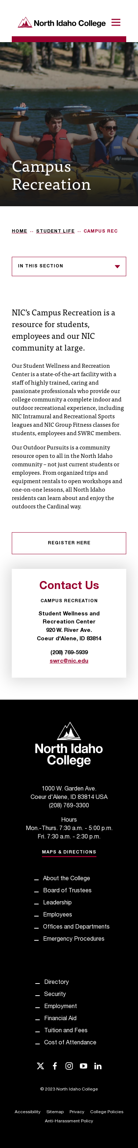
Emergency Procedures (74, 940)
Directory (56, 983)
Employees (57, 915)
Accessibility (27, 1112)
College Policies (106, 1112)
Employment (60, 1007)
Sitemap (55, 1112)
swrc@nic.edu (69, 661)
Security (55, 995)
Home (19, 231)
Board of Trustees (67, 891)
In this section (69, 266)
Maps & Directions (69, 852)
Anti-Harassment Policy (69, 1121)
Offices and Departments (76, 927)
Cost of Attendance (70, 1043)
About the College (66, 879)
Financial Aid (60, 1019)
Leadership (57, 903)
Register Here (69, 543)
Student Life (55, 231)
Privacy (77, 1112)
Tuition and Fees (66, 1031)
